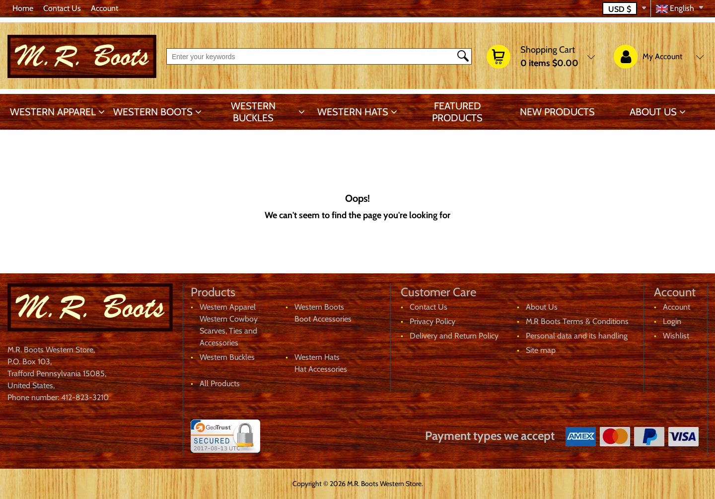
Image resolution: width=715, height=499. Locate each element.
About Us (653, 112)
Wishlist (676, 335)
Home (22, 8)
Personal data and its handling (577, 335)
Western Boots (153, 112)
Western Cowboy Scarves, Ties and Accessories (229, 330)
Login (672, 321)
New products (557, 112)
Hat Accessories (320, 369)
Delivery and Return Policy (454, 335)
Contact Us (62, 8)
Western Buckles (253, 112)
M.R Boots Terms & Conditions (577, 321)
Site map (541, 350)
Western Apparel (53, 112)
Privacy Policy (432, 321)
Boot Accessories (323, 319)
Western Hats (352, 112)
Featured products (457, 112)
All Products (220, 383)
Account (104, 8)
